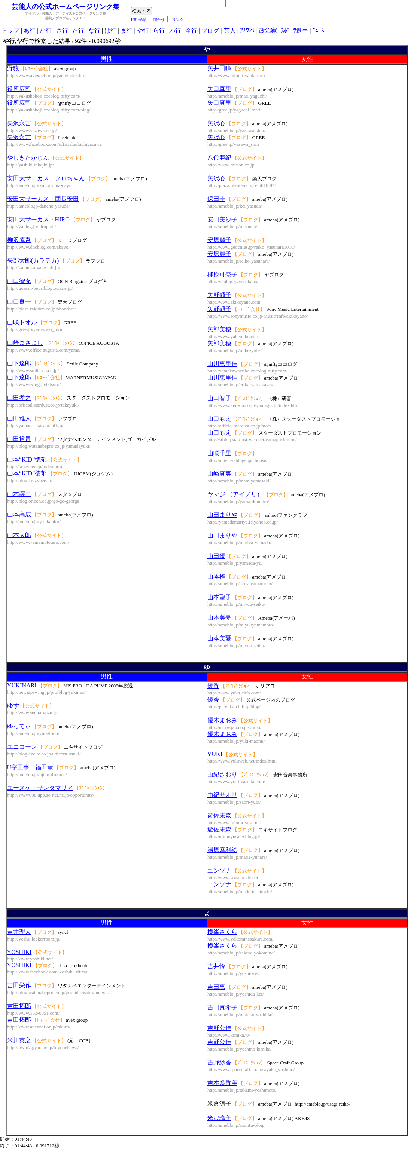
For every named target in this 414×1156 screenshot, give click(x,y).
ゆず (13, 705)
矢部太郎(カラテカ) (33, 260)
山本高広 (19, 514)
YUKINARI (22, 685)
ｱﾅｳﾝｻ (247, 30)
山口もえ (219, 419)
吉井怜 (216, 966)
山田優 (216, 556)
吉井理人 (19, 932)
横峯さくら (222, 932)
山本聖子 (219, 597)
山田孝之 (19, 398)
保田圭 (216, 199)
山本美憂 (219, 617)
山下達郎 (19, 363)
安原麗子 (219, 240)
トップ (10, 30)
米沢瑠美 (219, 1118)
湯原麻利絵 (222, 850)
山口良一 (19, 301)
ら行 (159, 30)
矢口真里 (219, 89)
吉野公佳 (219, 1028)
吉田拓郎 (19, 1006)
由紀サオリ (222, 795)
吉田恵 (216, 987)
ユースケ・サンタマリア (40, 788)
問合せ (159, 20)
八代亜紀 (219, 157)
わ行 (175, 30)
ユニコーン (22, 746)
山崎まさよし (25, 343)
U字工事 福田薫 (30, 767)
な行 (94, 30)
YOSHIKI (19, 952)
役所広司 (19, 89)
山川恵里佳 (222, 364)
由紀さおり (222, 774)
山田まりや (222, 515)
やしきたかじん (28, 157)
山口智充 (19, 281)
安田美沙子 (222, 219)
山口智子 (219, 398)
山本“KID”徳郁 (27, 459)
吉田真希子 (222, 1007)
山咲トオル (22, 322)
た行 (78, 30)
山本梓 (216, 576)
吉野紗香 (219, 1062)
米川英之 (19, 1040)
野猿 (13, 68)
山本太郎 (19, 535)
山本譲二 (19, 494)
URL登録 (138, 20)
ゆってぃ (19, 726)
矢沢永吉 (19, 123)
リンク (177, 20)
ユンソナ (219, 870)
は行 (110, 30)
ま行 (126, 30)
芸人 (229, 30)
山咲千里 (219, 453)
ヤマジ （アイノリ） (235, 494)
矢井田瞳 (219, 68)
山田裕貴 (19, 439)
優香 (213, 686)
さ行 (62, 30)
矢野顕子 (219, 295)
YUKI (214, 754)
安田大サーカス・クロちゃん (46, 178)
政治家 (268, 30)
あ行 (29, 30)
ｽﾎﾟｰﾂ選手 (295, 30)
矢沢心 (216, 123)
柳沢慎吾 (19, 240)
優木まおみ (222, 720)
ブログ (210, 30)
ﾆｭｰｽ (318, 30)
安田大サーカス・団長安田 (43, 199)
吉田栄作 (19, 985)
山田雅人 (19, 418)
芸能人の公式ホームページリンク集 (65, 6)
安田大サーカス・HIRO (38, 219)
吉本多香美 (222, 1083)
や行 (143, 30)
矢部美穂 (219, 329)
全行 (191, 30)
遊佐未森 (219, 815)
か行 (45, 30)
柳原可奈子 (222, 274)
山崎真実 (219, 473)
